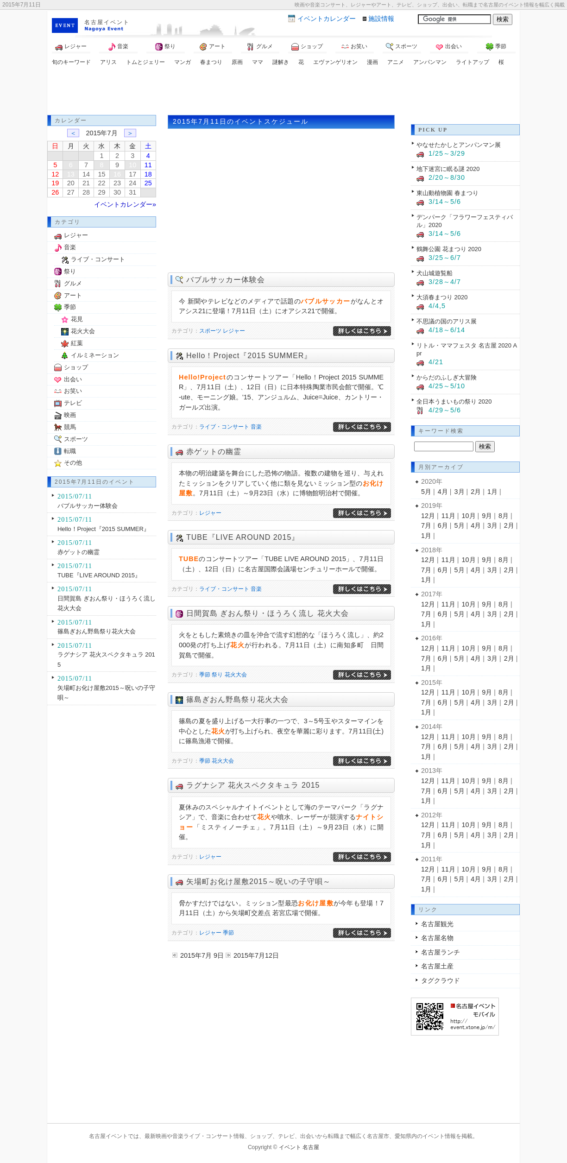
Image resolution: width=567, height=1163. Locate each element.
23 (117, 183)
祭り (165, 47)
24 (132, 183)
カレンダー (326, 18)
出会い (449, 47)
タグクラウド (440, 980)
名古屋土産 (437, 966)
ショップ (307, 47)
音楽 (118, 47)
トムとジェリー (145, 62)
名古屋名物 (437, 938)
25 (148, 183)
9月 (487, 515)
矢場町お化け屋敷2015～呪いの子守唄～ (258, 881)
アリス (108, 62)
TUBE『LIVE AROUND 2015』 (242, 537)
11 (148, 165)
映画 (70, 414)
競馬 (70, 426)
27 (71, 192)
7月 (426, 525)
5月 (426, 491)
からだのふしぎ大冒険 (446, 377)
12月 (428, 515)
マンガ (182, 62)
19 (55, 183)
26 (55, 192)
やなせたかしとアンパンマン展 (458, 144)
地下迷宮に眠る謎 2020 (447, 168)
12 (55, 174)
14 (86, 174)
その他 (73, 462)
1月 (492, 491)
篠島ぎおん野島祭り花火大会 (237, 699)
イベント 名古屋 (299, 1147)
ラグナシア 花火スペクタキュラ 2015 (253, 785)
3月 (459, 491)
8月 (503, 515)
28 (86, 192)
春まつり (211, 62)
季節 (496, 47)
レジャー (71, 47)
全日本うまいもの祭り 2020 (453, 401)
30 (117, 192)
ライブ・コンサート (224, 426)
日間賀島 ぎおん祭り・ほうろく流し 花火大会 (267, 613)
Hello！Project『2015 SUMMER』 (249, 356)
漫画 (372, 62)
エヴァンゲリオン (335, 62)
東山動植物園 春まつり (447, 193)
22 (101, 183)
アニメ (395, 62)
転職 (70, 451)
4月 (443, 491)
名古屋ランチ (440, 952)
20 (71, 183)
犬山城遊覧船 (434, 273)
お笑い (354, 47)
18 (148, 174)
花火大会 (236, 674)
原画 (237, 62)
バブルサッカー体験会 (225, 280)
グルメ (260, 47)
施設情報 (381, 18)
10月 (469, 515)
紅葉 (77, 343)
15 (101, 174)
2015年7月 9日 (202, 955)
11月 (448, 515)
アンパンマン (430, 62)
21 (86, 183)
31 (132, 192)
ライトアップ (472, 62)
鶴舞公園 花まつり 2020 (448, 249)
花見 (77, 319)
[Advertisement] (283, 92)
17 (132, 174)
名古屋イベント (107, 22)
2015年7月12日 (256, 955)
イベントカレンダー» (125, 204)
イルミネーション (95, 355)
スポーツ (401, 47)
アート (213, 47)
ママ (257, 62)
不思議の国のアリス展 (446, 321)
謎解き (280, 62)
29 (101, 192)
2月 (476, 491)
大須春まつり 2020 (441, 297)
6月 (443, 525)
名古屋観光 (437, 924)
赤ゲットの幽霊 (213, 451)
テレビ (73, 402)
